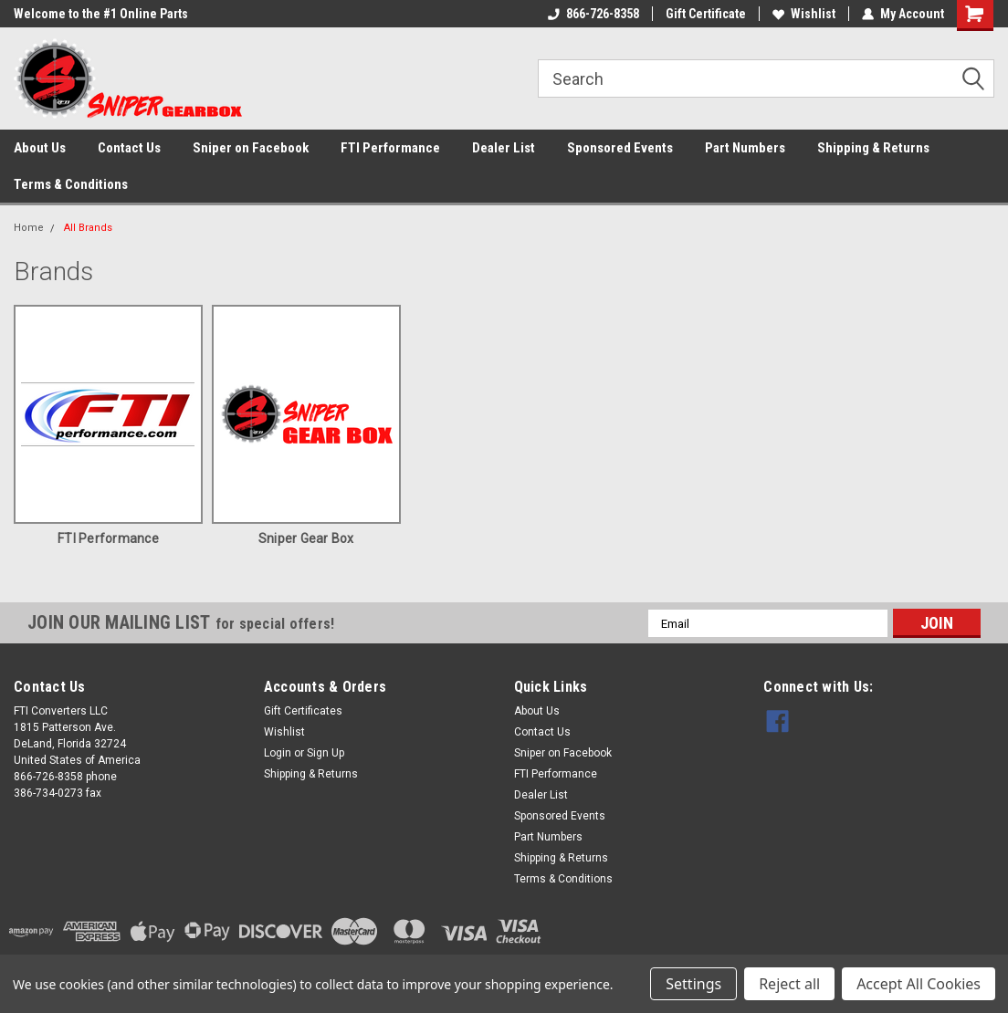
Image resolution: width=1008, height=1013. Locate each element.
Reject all (789, 984)
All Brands (88, 228)
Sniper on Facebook (251, 148)
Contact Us (129, 148)
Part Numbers (745, 148)
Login (277, 753)
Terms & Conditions (71, 184)
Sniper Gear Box (306, 538)
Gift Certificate (706, 13)
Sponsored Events (620, 148)
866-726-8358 (593, 13)
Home (29, 228)
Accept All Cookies (918, 984)
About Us (40, 148)
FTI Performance (390, 148)
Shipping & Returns (873, 148)
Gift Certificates (303, 711)
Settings (693, 984)
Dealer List (503, 148)
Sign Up (325, 753)
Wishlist (803, 13)
